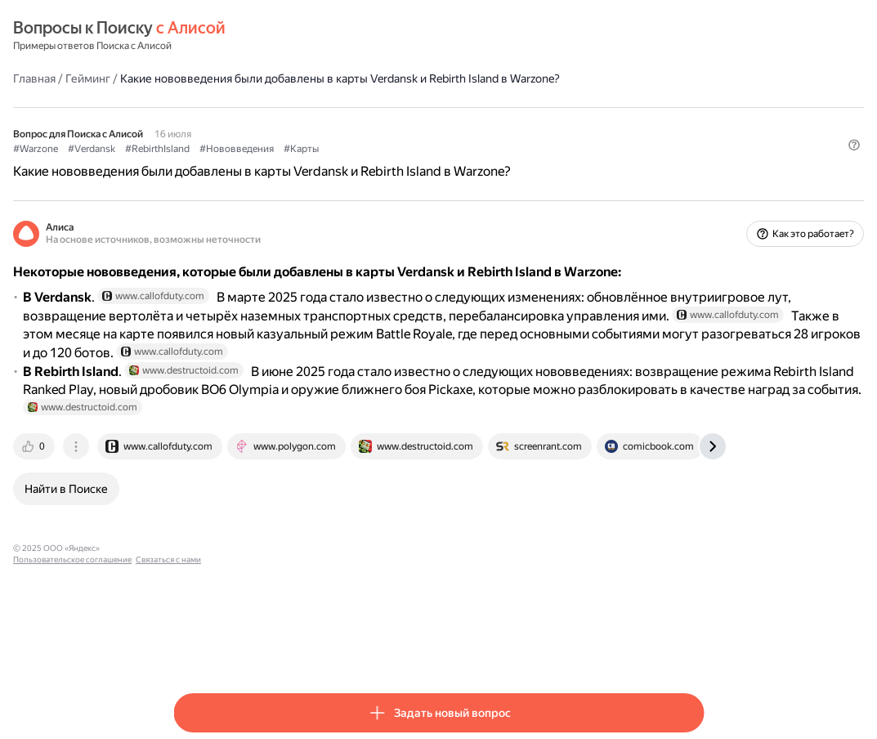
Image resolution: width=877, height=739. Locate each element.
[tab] (195, 546)
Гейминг (248, 77)
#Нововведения (397, 164)
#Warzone (195, 164)
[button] (694, 192)
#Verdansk (251, 164)
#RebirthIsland (317, 164)
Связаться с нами (422, 647)
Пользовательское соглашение (326, 647)
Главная (194, 77)
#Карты (461, 164)
